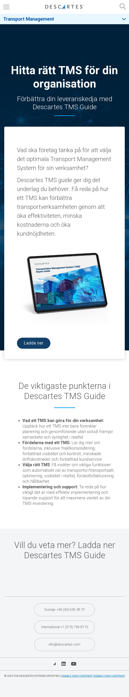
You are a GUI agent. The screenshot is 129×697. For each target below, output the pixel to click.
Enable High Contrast (77, 675)
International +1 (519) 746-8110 (64, 627)
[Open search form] (122, 7)
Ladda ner (34, 343)
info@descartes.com (64, 644)
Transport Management (28, 19)
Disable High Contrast (109, 675)
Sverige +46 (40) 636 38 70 (64, 610)
